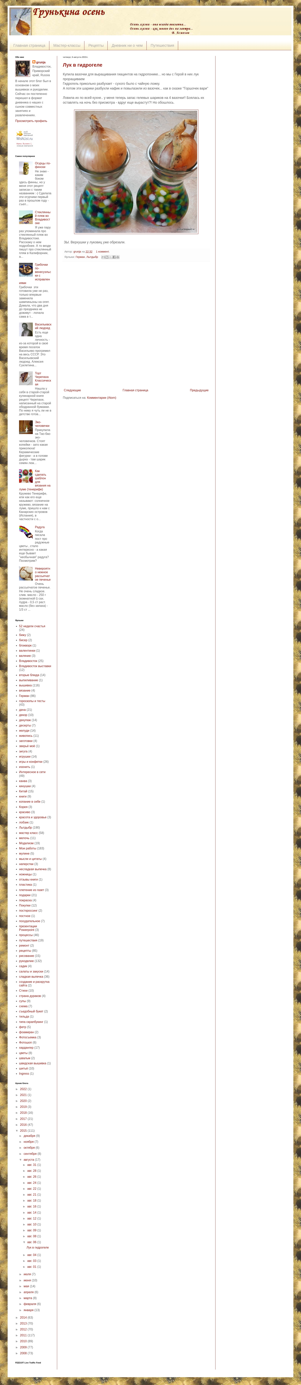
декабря (30, 1135)
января (29, 1310)
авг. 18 (32, 1200)
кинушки (25, 786)
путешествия (28, 940)
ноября (29, 1141)
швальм (24, 1058)
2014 (24, 1317)
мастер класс (28, 833)
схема (23, 1006)
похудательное (29, 921)
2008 (24, 1353)
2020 (24, 1101)
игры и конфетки (30, 761)
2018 (24, 1112)
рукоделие (26, 961)
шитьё (23, 1068)
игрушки (24, 756)
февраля (30, 1304)
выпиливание (28, 680)
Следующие (72, 390)
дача (22, 709)
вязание (24, 690)
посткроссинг (28, 910)
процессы (26, 935)
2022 (24, 1089)
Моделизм (26, 843)
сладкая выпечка (31, 976)
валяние (25, 655)
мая (27, 1286)
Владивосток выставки (35, 666)
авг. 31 (32, 1164)
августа (29, 1159)
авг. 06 (32, 1242)
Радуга (40, 527)
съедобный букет (31, 1011)
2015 (24, 1130)
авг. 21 (32, 1194)
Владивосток (28, 661)
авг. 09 (32, 1230)
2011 (24, 1335)
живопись (26, 735)
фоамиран (26, 1032)
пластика (25, 884)
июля (28, 1274)
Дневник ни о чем (127, 45)
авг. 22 (32, 1188)
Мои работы (27, 848)
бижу (22, 635)
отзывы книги (28, 879)
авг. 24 (32, 1182)
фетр (22, 1027)
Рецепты (96, 45)
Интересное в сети (32, 772)
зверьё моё (27, 746)
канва (23, 781)
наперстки (26, 864)
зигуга (23, 751)
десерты (25, 725)
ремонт (24, 945)
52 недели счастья (32, 626)
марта (28, 1298)
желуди (24, 730)
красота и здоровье (32, 817)
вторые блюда (29, 675)
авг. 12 (32, 1218)
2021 (24, 1095)
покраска (25, 900)
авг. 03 (32, 1260)
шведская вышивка (32, 1063)
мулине (24, 853)
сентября (31, 1153)
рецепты (25, 950)
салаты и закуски (31, 971)
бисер (23, 640)
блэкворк (25, 645)
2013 (24, 1323)
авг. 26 (32, 1176)
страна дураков (30, 996)
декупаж (25, 720)
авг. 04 (32, 1255)
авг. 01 (32, 1266)
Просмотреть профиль (31, 121)
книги (23, 796)
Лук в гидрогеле (82, 65)
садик (23, 966)
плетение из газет (31, 890)
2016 (24, 1124)
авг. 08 (32, 1236)
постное (24, 916)
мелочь (24, 838)
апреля (29, 1292)
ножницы (25, 874)
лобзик (24, 822)
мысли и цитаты (30, 858)
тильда (24, 1016)
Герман (80, 256)
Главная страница (29, 45)
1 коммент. (103, 251)
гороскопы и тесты (32, 701)
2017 (24, 1118)
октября (30, 1147)
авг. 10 (32, 1224)
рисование (26, 955)
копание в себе (29, 801)
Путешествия (162, 45)
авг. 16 (32, 1206)
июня (28, 1280)
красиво (24, 812)
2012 (24, 1329)
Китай (23, 791)
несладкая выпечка (32, 869)
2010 (24, 1341)
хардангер (26, 1047)
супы (22, 1001)
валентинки (27, 650)
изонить (24, 766)
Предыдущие (199, 390)
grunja (77, 251)
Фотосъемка (27, 1037)
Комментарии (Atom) (101, 397)
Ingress (24, 1073)
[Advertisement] (136, 325)
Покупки (24, 905)
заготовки (26, 741)
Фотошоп (25, 1042)
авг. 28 (32, 1170)
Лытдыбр (92, 256)
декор (23, 715)
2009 (24, 1347)
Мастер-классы (66, 45)
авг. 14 (32, 1212)
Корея (23, 807)
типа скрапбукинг (31, 1021)
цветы (23, 1053)
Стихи (23, 990)
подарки (24, 895)
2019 (24, 1106)
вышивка (25, 685)
